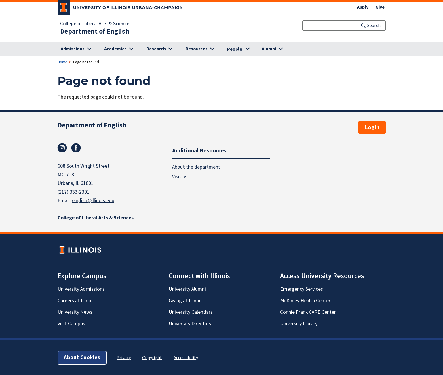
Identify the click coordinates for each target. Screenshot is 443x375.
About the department (196, 167)
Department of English (94, 31)
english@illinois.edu (93, 200)
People (234, 49)
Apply (362, 7)
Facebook (76, 147)
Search (374, 25)
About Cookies (82, 357)
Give (380, 7)
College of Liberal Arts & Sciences (96, 23)
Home (62, 62)
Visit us (179, 176)
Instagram (62, 147)
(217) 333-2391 (74, 192)
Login (372, 127)
